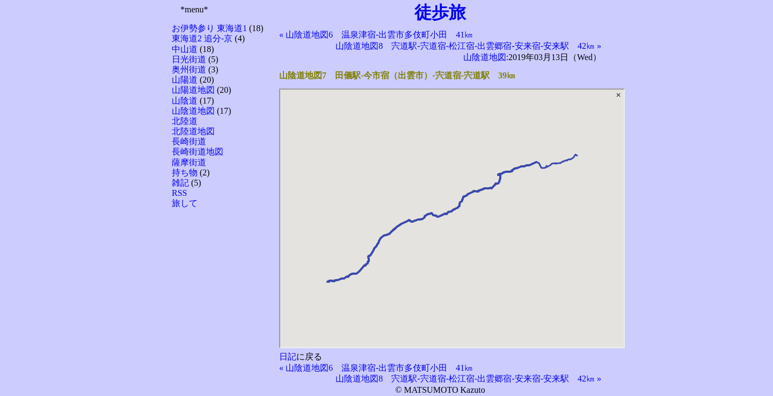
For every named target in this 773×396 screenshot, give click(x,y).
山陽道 (185, 79)
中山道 (185, 49)
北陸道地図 (193, 131)
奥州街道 (189, 69)
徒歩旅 (440, 12)
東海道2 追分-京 (202, 38)
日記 (287, 356)
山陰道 (185, 100)
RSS (179, 192)
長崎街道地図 (197, 151)
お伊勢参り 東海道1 (209, 28)
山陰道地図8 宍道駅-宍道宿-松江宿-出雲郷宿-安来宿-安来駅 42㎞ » (468, 45)
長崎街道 (189, 141)
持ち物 (185, 172)
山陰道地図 (193, 110)
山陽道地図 (193, 89)
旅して (185, 203)
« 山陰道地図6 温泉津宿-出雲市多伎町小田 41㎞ (376, 34)
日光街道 (189, 59)
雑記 (180, 182)
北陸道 (185, 121)
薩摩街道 (189, 162)
